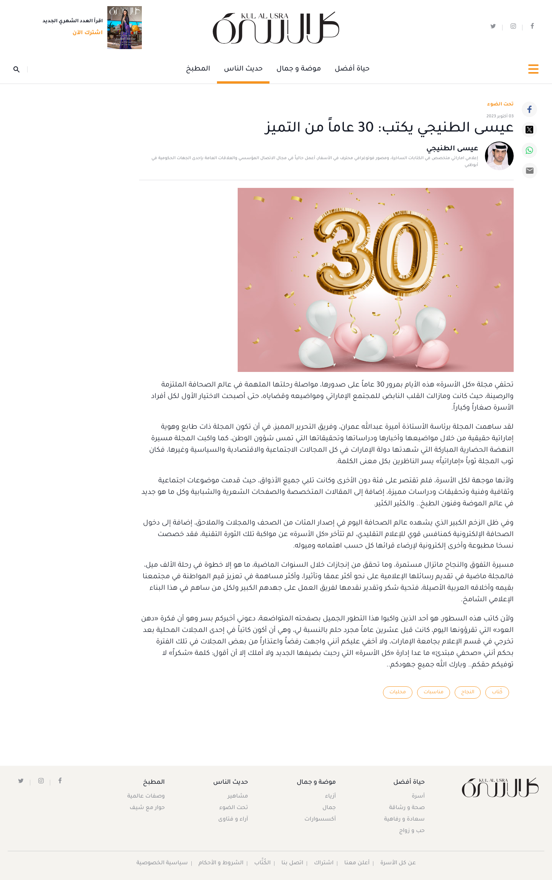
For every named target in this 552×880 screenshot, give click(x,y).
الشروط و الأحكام (221, 863)
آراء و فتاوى (233, 820)
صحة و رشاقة (407, 808)
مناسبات (434, 692)
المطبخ (198, 69)
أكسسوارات (320, 820)
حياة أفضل (352, 69)
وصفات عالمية (146, 797)
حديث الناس (243, 69)
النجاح (467, 692)
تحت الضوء (500, 104)
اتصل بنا (292, 863)
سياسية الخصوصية (162, 863)
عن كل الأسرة (398, 863)
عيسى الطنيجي (452, 149)
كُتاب (497, 692)
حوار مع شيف (147, 808)
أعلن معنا (357, 863)
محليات (397, 692)
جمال (329, 808)
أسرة (418, 797)
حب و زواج (412, 831)
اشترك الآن (85, 33)
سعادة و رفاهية (404, 820)
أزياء (330, 797)
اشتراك (324, 863)
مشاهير (238, 797)
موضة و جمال (298, 69)
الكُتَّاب (262, 863)
